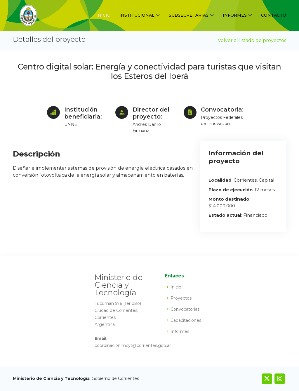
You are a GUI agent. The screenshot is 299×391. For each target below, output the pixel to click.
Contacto (273, 15)
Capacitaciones (186, 320)
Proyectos (181, 298)
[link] (267, 378)
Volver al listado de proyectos (252, 40)
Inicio (103, 15)
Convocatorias (185, 309)
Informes (180, 331)
